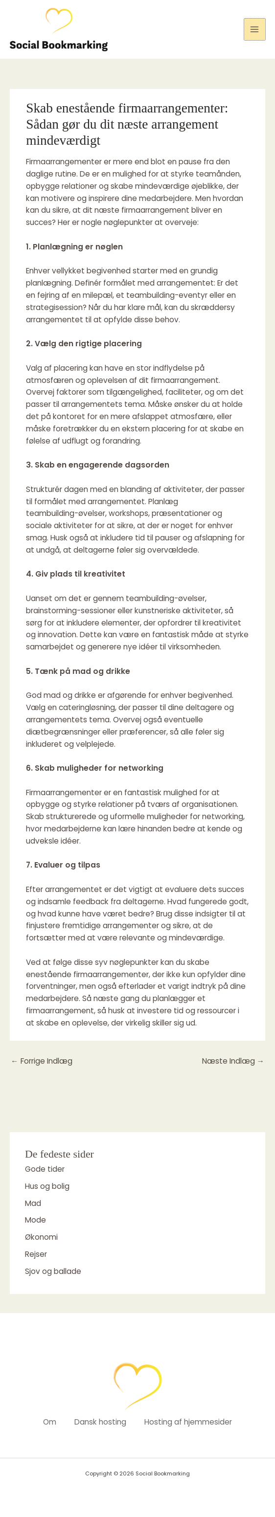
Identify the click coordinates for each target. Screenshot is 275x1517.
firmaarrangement (185, 380)
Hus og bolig (47, 1186)
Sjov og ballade (53, 1271)
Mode (35, 1220)
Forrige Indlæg (41, 1061)
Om (48, 1422)
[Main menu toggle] (254, 29)
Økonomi (41, 1237)
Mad (33, 1203)
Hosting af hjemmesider (189, 1422)
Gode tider (45, 1169)
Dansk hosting (100, 1422)
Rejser (36, 1254)
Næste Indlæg (233, 1061)
